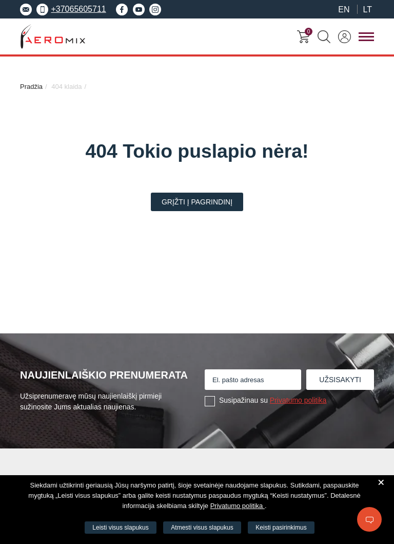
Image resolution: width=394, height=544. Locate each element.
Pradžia (31, 86)
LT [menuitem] (367, 10)
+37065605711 (71, 9)
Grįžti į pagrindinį (197, 202)
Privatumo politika (298, 400)
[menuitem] (344, 9)
